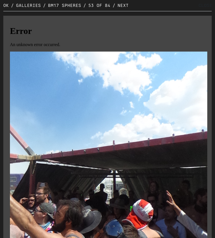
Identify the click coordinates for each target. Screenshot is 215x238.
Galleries (28, 5)
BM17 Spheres (64, 5)
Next (123, 5)
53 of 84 (99, 5)
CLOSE (205, 5)
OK (6, 5)
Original (18, 232)
